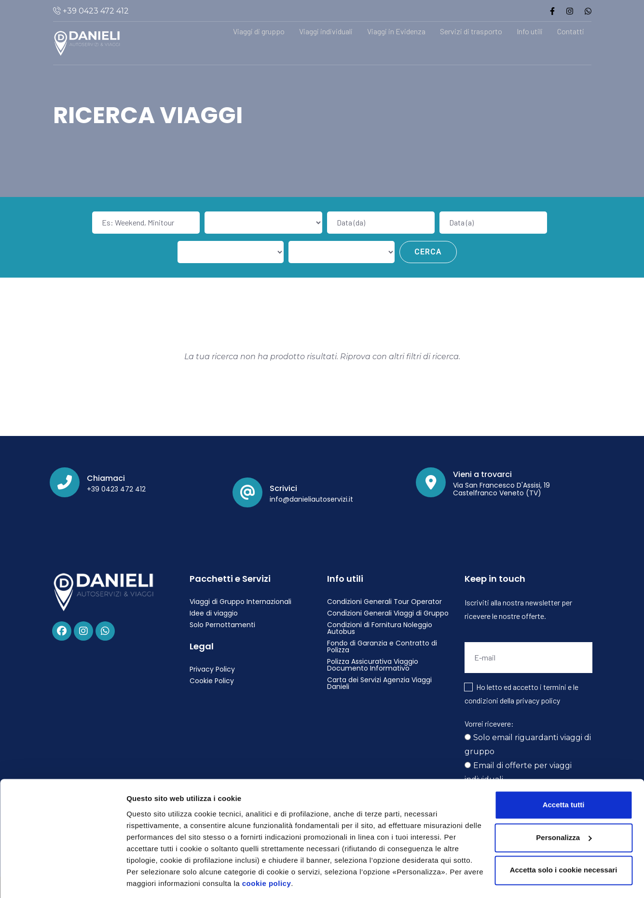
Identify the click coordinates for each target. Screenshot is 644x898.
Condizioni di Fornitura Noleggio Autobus (379, 628)
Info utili (530, 31)
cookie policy (266, 852)
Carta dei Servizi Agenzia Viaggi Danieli (379, 683)
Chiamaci (106, 478)
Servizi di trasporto (471, 31)
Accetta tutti (564, 774)
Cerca (428, 251)
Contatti (570, 31)
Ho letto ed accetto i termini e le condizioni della (521, 693)
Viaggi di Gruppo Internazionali (240, 601)
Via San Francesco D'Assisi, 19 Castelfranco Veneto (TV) (501, 489)
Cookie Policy (212, 681)
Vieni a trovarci (482, 474)
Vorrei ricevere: (489, 723)
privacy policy (538, 700)
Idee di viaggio (214, 613)
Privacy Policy (212, 669)
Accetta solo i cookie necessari (563, 839)
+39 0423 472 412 (95, 10)
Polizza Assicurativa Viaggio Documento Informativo (372, 665)
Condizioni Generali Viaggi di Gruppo (388, 613)
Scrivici (283, 488)
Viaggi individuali (326, 31)
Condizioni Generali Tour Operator (384, 601)
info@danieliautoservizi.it (311, 499)
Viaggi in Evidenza (396, 31)
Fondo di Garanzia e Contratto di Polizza (382, 646)
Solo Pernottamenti (222, 625)
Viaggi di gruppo (259, 31)
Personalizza (148, 879)
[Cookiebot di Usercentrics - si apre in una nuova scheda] (62, 879)
